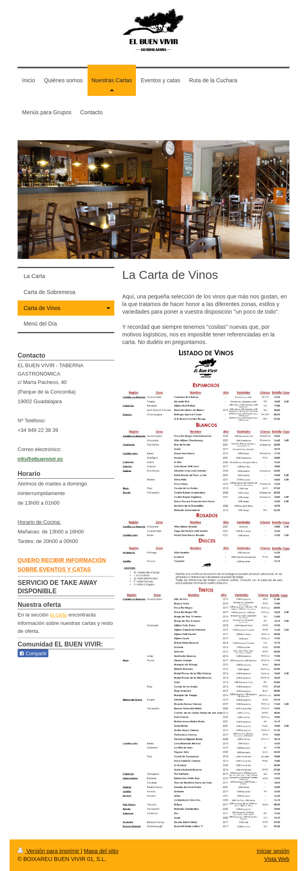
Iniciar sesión (273, 851)
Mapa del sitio (101, 851)
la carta (58, 615)
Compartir (33, 653)
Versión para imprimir (49, 851)
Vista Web (276, 859)
